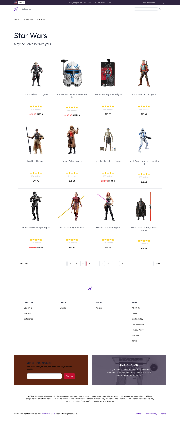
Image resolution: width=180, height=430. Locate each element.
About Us (136, 308)
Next (158, 263)
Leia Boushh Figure (36, 161)
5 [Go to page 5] (83, 263)
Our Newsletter (138, 324)
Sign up (69, 376)
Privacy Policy (138, 330)
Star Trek (28, 313)
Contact (135, 313)
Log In (163, 2)
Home (16, 19)
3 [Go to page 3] (70, 263)
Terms (134, 341)
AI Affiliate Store (48, 414)
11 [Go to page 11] (122, 263)
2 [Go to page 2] (63, 263)
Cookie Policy (137, 319)
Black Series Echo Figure (36, 94)
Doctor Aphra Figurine (72, 161)
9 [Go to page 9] (108, 263)
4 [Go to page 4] (76, 263)
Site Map (135, 335)
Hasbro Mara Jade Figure (108, 227)
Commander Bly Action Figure (108, 94)
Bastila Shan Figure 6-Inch (72, 227)
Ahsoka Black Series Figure (108, 161)
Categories (26, 9)
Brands (63, 308)
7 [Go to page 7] (95, 263)
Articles (99, 308)
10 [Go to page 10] (115, 263)
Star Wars (28, 308)
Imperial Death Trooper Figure (36, 227)
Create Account (148, 2)
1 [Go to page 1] (57, 263)
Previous (24, 263)
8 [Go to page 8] (102, 263)
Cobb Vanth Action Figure (144, 94)
